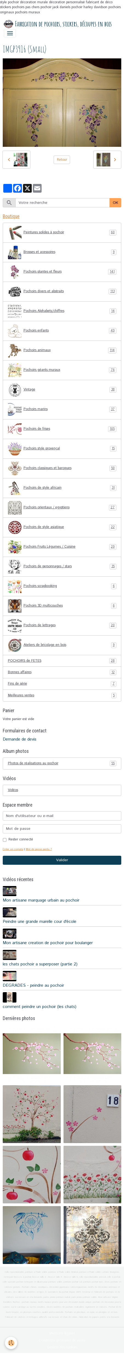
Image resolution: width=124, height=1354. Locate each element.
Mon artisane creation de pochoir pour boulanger (48, 943)
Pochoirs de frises (62, 429)
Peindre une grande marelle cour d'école (39, 922)
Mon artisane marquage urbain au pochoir (41, 900)
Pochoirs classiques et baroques (62, 468)
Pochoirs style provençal (62, 449)
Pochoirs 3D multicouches (62, 606)
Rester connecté (20, 839)
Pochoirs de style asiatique (62, 527)
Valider (62, 860)
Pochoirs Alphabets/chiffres (62, 311)
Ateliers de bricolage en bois (62, 645)
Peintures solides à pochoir (62, 233)
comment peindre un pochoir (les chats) (39, 1007)
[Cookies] (11, 1343)
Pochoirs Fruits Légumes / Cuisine (62, 547)
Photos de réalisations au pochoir (62, 763)
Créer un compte (13, 849)
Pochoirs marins (62, 409)
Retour (62, 159)
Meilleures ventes (62, 695)
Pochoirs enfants (62, 331)
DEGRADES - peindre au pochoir (33, 986)
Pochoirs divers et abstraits (62, 292)
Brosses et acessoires (62, 252)
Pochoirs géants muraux (62, 370)
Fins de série (62, 684)
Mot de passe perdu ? (39, 849)
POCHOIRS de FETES (62, 661)
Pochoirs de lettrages (62, 626)
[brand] (58, 24)
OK (115, 202)
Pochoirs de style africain (62, 488)
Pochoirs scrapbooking (62, 586)
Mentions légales (62, 1333)
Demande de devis (19, 739)
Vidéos (13, 790)
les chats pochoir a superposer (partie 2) (40, 964)
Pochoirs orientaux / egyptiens (62, 508)
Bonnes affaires (62, 672)
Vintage (62, 390)
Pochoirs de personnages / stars (62, 567)
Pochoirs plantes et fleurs (62, 272)
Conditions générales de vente (62, 1340)
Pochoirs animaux (62, 350)
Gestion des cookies (62, 1347)
